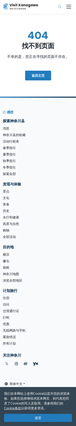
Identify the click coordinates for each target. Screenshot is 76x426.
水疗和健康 (11, 217)
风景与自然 (11, 224)
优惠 (6, 324)
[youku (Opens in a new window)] (35, 363)
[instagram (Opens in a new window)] (16, 363)
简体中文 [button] (13, 384)
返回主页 (38, 75)
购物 (6, 230)
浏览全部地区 (12, 280)
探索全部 (9, 174)
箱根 (6, 267)
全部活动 (9, 237)
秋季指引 (9, 161)
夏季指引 (9, 154)
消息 (6, 128)
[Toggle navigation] (69, 7)
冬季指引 (9, 167)
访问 (6, 304)
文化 (6, 198)
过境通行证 (11, 311)
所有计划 (9, 343)
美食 (6, 204)
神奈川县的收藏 (14, 135)
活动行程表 (11, 141)
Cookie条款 (12, 408)
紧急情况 (9, 337)
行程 (6, 317)
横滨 (6, 254)
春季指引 (9, 148)
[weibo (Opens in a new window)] (25, 363)
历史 (6, 211)
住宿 (6, 298)
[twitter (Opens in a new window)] (7, 363)
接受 (38, 418)
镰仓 (6, 261)
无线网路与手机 (14, 330)
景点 (6, 191)
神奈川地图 (11, 274)
